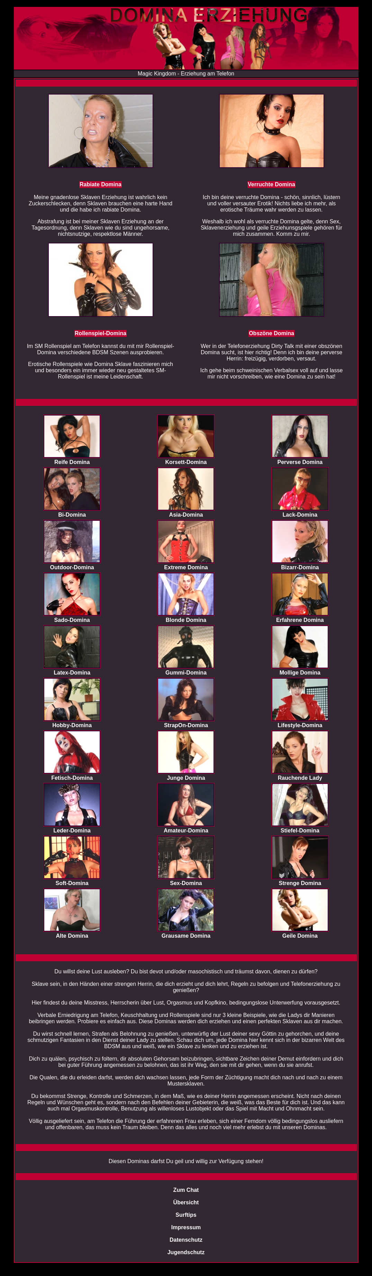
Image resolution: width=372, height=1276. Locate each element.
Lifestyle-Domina (300, 725)
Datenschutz (186, 1240)
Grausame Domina (186, 936)
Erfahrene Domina (300, 620)
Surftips (185, 1215)
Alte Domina (72, 936)
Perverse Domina (300, 462)
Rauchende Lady (300, 778)
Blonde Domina (186, 620)
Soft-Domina (72, 883)
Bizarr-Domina (300, 567)
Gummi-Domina (186, 673)
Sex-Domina (186, 883)
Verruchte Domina (271, 184)
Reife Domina (72, 462)
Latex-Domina (72, 673)
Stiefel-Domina (300, 830)
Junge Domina (186, 778)
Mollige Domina (300, 673)
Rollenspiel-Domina (100, 333)
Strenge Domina (300, 883)
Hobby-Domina (72, 725)
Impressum (186, 1227)
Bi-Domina (72, 515)
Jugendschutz (186, 1252)
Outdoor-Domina (72, 567)
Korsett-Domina (186, 462)
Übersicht (186, 1202)
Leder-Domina (72, 830)
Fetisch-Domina (72, 778)
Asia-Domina (186, 515)
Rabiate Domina (100, 184)
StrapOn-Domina (186, 725)
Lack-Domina (300, 515)
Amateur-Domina (186, 830)
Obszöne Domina (271, 333)
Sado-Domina (72, 620)
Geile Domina (300, 936)
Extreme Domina (186, 567)
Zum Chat (186, 1190)
